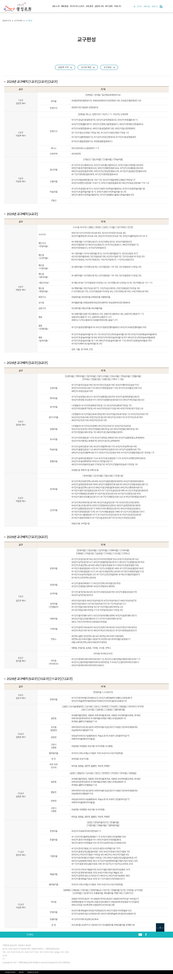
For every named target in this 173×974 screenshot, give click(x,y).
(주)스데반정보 (64, 962)
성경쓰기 (155, 6)
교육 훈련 (89, 6)
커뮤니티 (117, 6)
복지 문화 (109, 6)
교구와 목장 (88, 67)
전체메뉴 (30, 934)
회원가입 (147, 6)
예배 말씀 (64, 6)
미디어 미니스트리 (77, 6)
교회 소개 (55, 6)
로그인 (139, 6)
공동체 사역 (99, 6)
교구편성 (110, 67)
